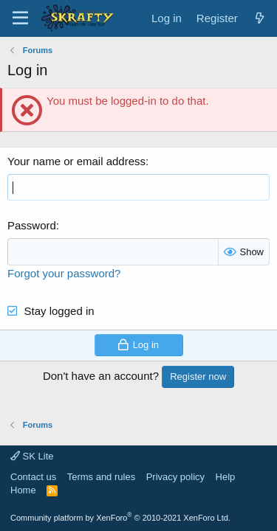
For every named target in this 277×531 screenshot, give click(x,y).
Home (23, 490)
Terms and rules (101, 476)
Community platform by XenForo (120, 517)
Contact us (33, 476)
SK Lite (32, 456)
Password (31, 225)
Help (226, 476)
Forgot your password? (63, 273)
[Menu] (20, 18)
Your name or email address (76, 161)
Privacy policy (175, 476)
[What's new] (259, 18)
